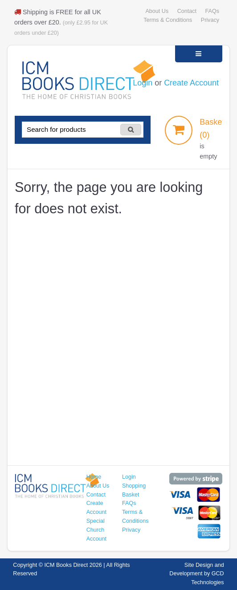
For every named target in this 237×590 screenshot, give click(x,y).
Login (142, 82)
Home (94, 477)
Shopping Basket (134, 490)
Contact (186, 11)
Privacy (210, 20)
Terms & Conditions (167, 20)
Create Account (191, 82)
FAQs (212, 11)
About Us (156, 11)
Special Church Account (96, 530)
